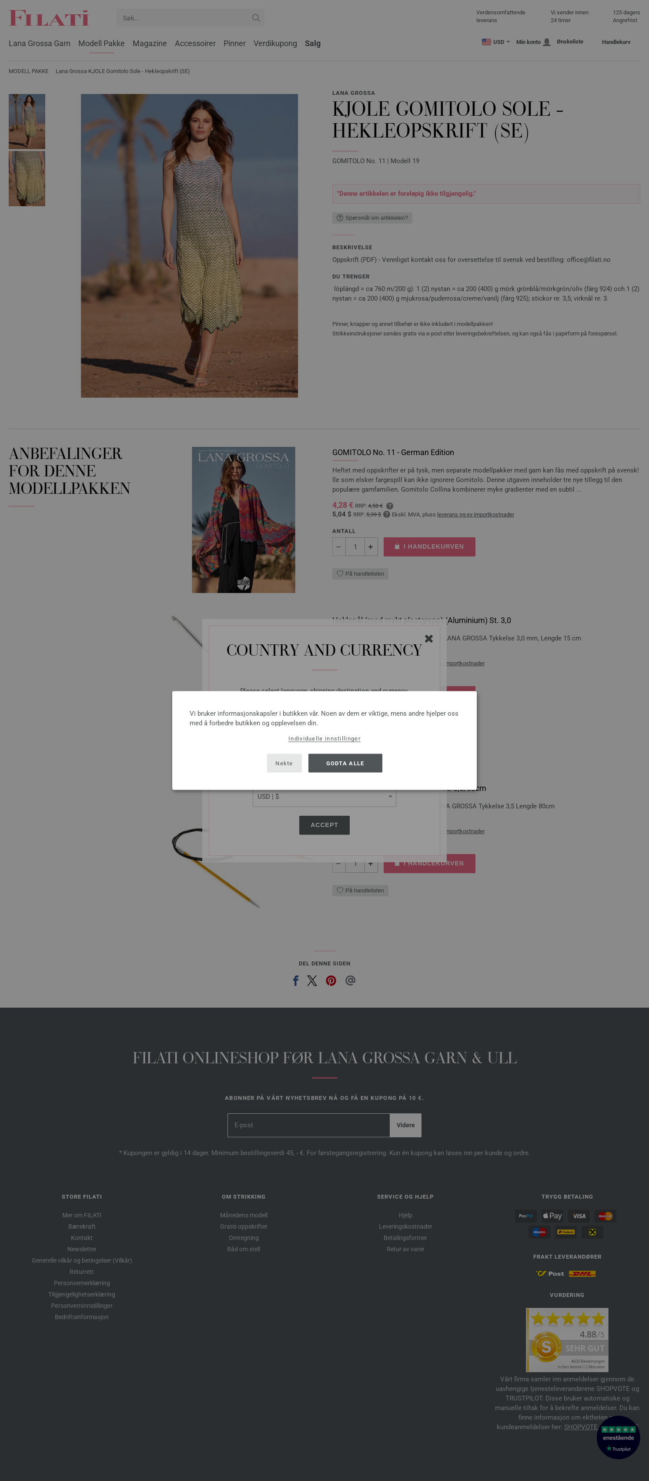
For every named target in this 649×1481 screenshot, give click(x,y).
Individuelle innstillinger (324, 738)
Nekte (284, 763)
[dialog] (324, 740)
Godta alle (345, 763)
